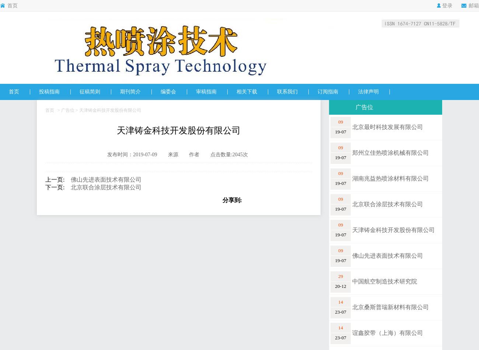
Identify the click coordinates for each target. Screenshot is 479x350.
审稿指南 (206, 91)
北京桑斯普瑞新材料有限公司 (390, 307)
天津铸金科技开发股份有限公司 (393, 230)
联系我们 (287, 91)
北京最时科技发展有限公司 (387, 127)
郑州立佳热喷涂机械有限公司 (390, 153)
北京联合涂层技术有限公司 (103, 187)
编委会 (168, 91)
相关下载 (247, 91)
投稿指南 (49, 91)
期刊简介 (130, 91)
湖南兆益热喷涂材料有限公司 (390, 178)
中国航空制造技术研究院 (384, 281)
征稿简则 (90, 91)
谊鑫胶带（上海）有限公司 (387, 333)
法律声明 (368, 91)
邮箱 (470, 6)
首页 (9, 6)
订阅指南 (328, 91)
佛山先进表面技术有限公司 (103, 179)
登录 (444, 6)
